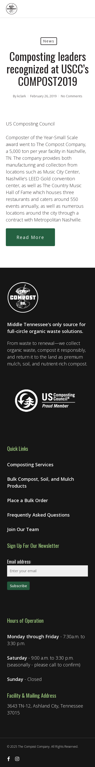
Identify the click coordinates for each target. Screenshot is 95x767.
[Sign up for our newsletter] (18, 586)
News (48, 41)
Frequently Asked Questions (38, 515)
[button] (30, 237)
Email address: (19, 561)
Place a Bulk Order (27, 500)
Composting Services (30, 464)
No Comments (71, 96)
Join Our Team (23, 529)
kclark (21, 96)
